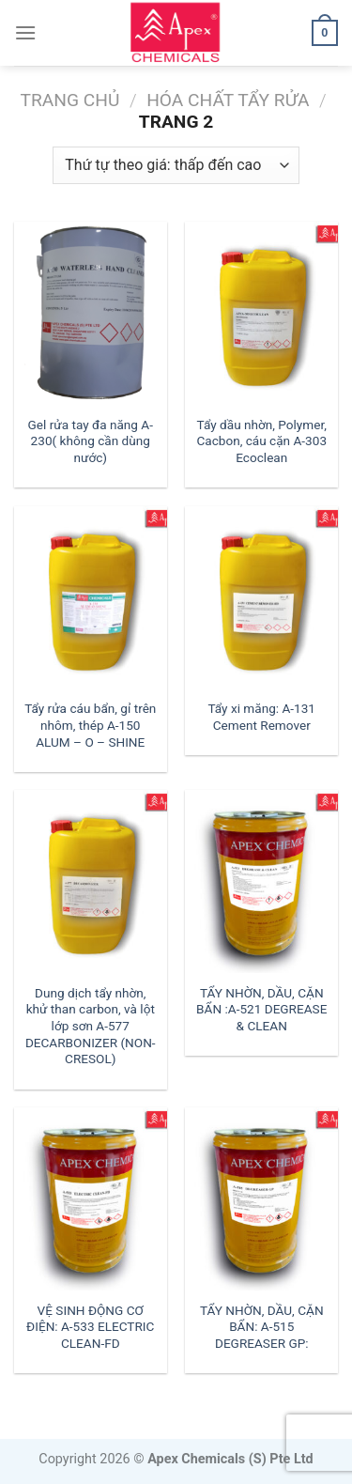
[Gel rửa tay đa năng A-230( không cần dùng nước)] (90, 313)
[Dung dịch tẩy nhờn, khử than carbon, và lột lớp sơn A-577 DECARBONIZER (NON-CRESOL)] (90, 881)
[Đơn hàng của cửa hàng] (175, 165)
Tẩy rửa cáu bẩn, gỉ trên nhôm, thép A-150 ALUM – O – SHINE (90, 725)
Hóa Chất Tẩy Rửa (227, 100)
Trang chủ (70, 100)
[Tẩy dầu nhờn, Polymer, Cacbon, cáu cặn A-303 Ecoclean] (261, 313)
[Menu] (25, 32)
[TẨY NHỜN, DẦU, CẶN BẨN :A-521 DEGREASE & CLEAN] (261, 881)
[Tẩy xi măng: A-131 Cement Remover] (261, 597)
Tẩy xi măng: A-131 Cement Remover (261, 717)
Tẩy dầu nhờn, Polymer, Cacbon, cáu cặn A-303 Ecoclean (261, 441)
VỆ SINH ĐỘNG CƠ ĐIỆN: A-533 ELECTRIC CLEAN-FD (90, 1327)
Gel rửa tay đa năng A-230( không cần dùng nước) (90, 441)
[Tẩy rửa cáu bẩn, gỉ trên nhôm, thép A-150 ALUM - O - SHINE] (90, 597)
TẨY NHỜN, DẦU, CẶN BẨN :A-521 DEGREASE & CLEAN (261, 1009)
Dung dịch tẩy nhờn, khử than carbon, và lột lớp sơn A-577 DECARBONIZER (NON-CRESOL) (90, 1026)
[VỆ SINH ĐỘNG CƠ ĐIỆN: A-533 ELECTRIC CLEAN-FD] (90, 1199)
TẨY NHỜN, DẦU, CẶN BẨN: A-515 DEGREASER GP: (262, 1327)
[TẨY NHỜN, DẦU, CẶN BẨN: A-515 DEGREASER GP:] (261, 1199)
